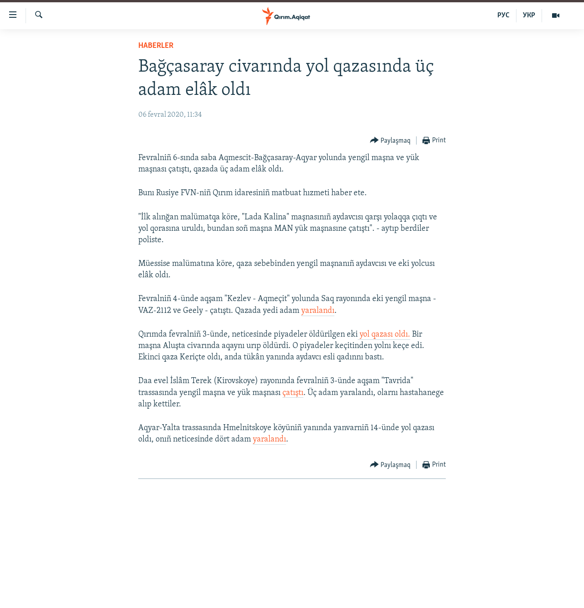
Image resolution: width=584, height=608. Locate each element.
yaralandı (317, 311)
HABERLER (155, 46)
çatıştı (292, 393)
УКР (529, 15)
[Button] (390, 141)
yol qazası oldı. (384, 334)
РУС (503, 15)
